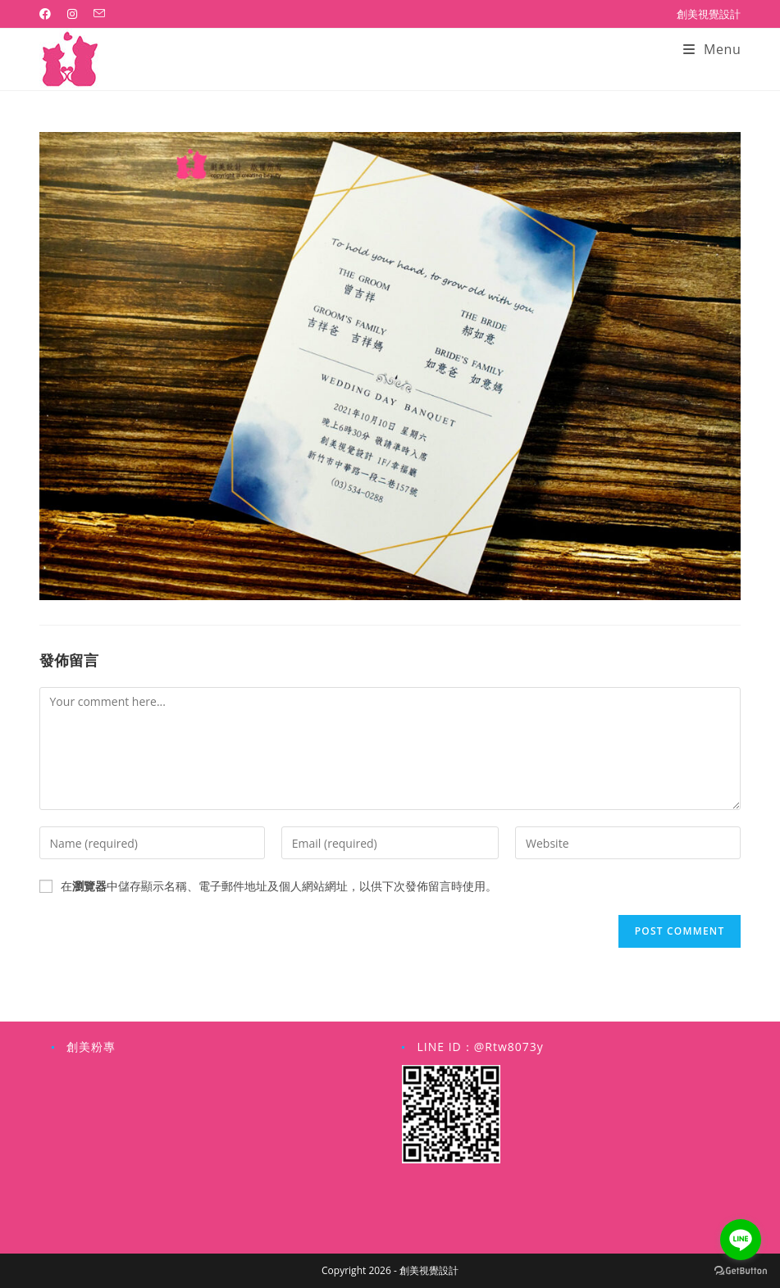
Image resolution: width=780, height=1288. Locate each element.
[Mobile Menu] (712, 49)
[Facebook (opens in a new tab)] (49, 14)
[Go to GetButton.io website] (740, 1271)
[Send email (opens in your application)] (99, 14)
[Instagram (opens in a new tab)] (72, 14)
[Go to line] (740, 1239)
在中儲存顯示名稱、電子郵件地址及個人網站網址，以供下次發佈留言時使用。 (279, 886)
